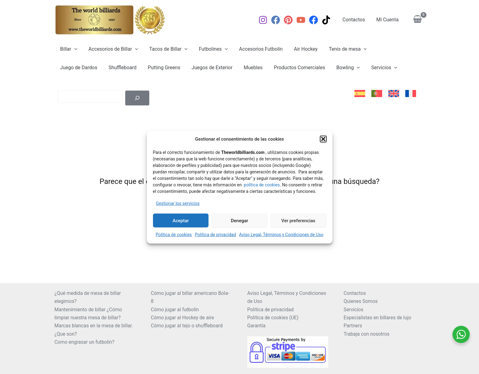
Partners (353, 326)
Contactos (356, 20)
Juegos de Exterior (159, 67)
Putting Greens (113, 67)
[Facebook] (278, 19)
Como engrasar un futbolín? (85, 342)
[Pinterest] (291, 19)
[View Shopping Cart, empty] (418, 20)
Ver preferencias (298, 220)
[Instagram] (265, 19)
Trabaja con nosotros (367, 334)
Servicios (326, 67)
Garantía (256, 326)
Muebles (199, 67)
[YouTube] (303, 19)
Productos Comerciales (244, 67)
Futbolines (208, 49)
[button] (323, 139)
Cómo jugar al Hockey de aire (183, 318)
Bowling (292, 67)
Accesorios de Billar (111, 49)
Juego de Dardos (386, 49)
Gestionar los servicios (178, 203)
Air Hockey (298, 49)
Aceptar (181, 220)
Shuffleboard (73, 67)
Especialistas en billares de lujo (378, 318)
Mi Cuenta (388, 20)
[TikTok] (328, 19)
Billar (68, 49)
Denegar (239, 220)
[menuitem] (359, 93)
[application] (73, 49)
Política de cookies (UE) (273, 318)
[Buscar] (137, 98)
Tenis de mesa (338, 49)
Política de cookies (174, 234)
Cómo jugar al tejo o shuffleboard (187, 326)
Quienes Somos (361, 301)
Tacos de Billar (165, 49)
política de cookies (262, 184)
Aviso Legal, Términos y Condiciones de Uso (281, 234)
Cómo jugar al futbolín (175, 309)
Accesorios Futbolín (254, 49)
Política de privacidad (215, 234)
